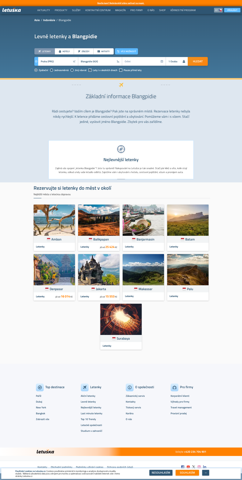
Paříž (38, 396)
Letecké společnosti (91, 425)
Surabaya (123, 338)
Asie (37, 20)
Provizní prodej (179, 413)
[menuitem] (43, 10)
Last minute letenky (91, 413)
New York (41, 407)
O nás (129, 419)
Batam (190, 239)
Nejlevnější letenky (91, 407)
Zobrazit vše (42, 419)
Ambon (56, 239)
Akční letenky (88, 396)
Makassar (145, 289)
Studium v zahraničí (91, 431)
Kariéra (129, 413)
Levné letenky (88, 401)
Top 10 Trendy (88, 419)
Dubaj (39, 401)
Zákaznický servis (135, 396)
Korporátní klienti (180, 396)
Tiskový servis (133, 407)
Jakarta (101, 289)
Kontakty (130, 401)
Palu (190, 289)
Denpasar (56, 289)
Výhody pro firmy (180, 401)
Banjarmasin (145, 239)
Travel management (181, 407)
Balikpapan (101, 239)
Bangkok (40, 413)
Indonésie (49, 20)
